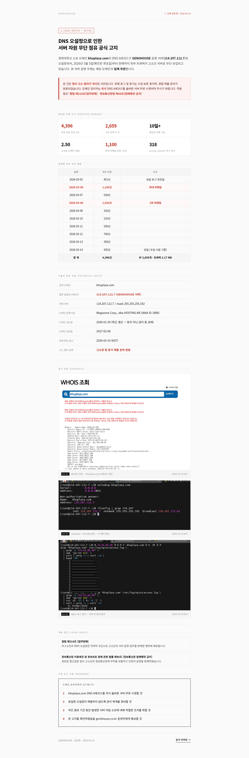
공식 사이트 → (183, 740)
